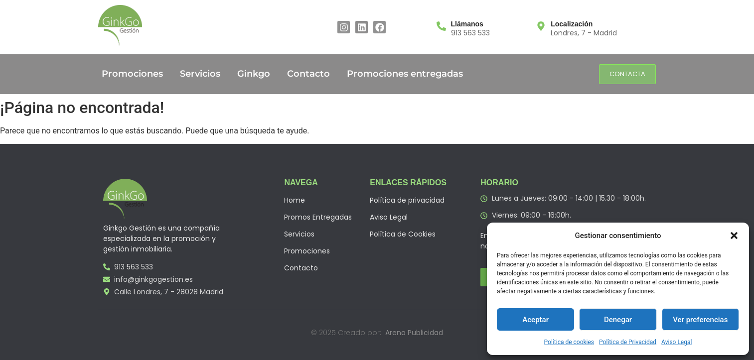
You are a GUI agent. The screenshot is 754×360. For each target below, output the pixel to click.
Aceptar (535, 319)
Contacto (308, 73)
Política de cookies (569, 342)
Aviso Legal (676, 342)
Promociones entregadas (405, 73)
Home (294, 200)
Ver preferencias (700, 319)
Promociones (132, 73)
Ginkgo (253, 73)
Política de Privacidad (627, 342)
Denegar (618, 319)
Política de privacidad (407, 200)
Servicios (200, 73)
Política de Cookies (403, 234)
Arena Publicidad (414, 333)
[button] (734, 235)
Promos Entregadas (318, 217)
